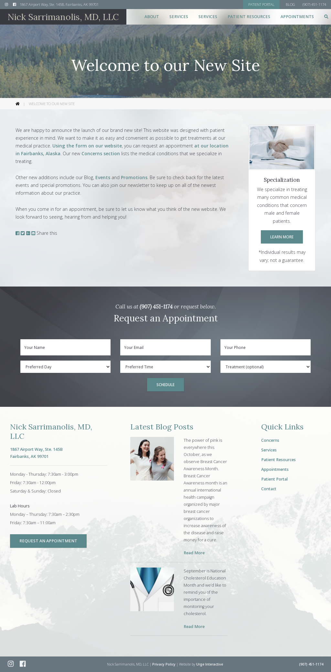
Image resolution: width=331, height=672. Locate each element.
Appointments (297, 16)
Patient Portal (274, 479)
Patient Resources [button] (249, 16)
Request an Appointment (48, 541)
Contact (268, 489)
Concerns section (100, 153)
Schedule (165, 384)
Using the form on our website (87, 146)
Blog (290, 4)
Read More (194, 553)
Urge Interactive (209, 664)
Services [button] (178, 16)
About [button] (151, 16)
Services (269, 450)
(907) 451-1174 (156, 306)
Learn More (282, 236)
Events (102, 177)
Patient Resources (278, 459)
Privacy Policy (164, 664)
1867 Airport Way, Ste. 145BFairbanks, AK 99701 (36, 453)
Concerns (270, 440)
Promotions (134, 177)
